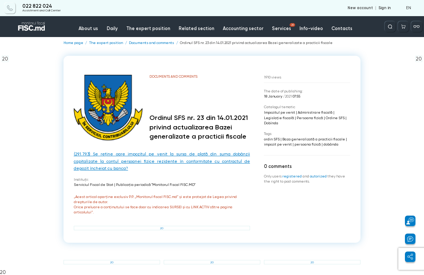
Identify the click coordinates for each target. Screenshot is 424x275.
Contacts (341, 28)
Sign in (384, 8)
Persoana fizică (310, 118)
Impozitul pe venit (279, 112)
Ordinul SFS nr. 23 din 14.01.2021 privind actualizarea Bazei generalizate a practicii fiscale (256, 43)
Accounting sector (243, 28)
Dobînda (271, 123)
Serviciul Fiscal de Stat (93, 185)
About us (88, 28)
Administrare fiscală (315, 112)
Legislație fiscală (279, 118)
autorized (318, 176)
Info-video (311, 28)
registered (292, 176)
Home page (73, 43)
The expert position (148, 28)
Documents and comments (151, 43)
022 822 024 (37, 6)
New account (360, 8)
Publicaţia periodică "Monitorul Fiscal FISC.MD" (155, 185)
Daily (112, 28)
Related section (196, 28)
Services (283, 27)
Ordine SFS (335, 118)
